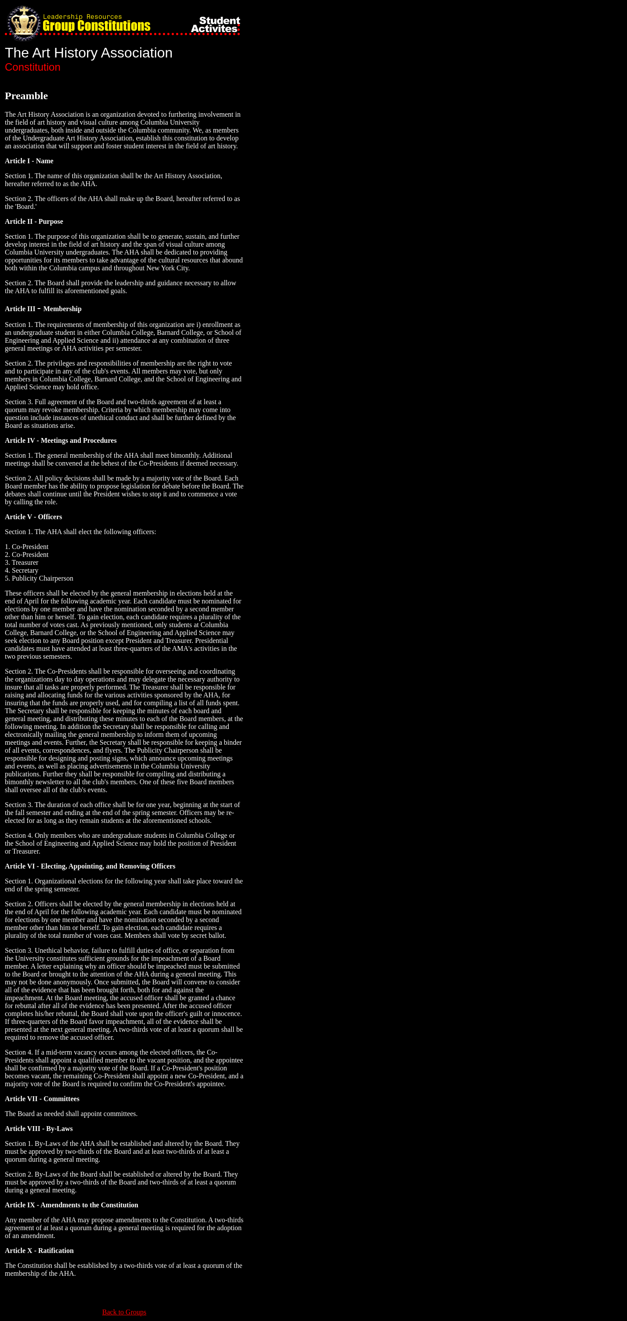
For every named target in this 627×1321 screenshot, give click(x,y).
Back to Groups (124, 1312)
